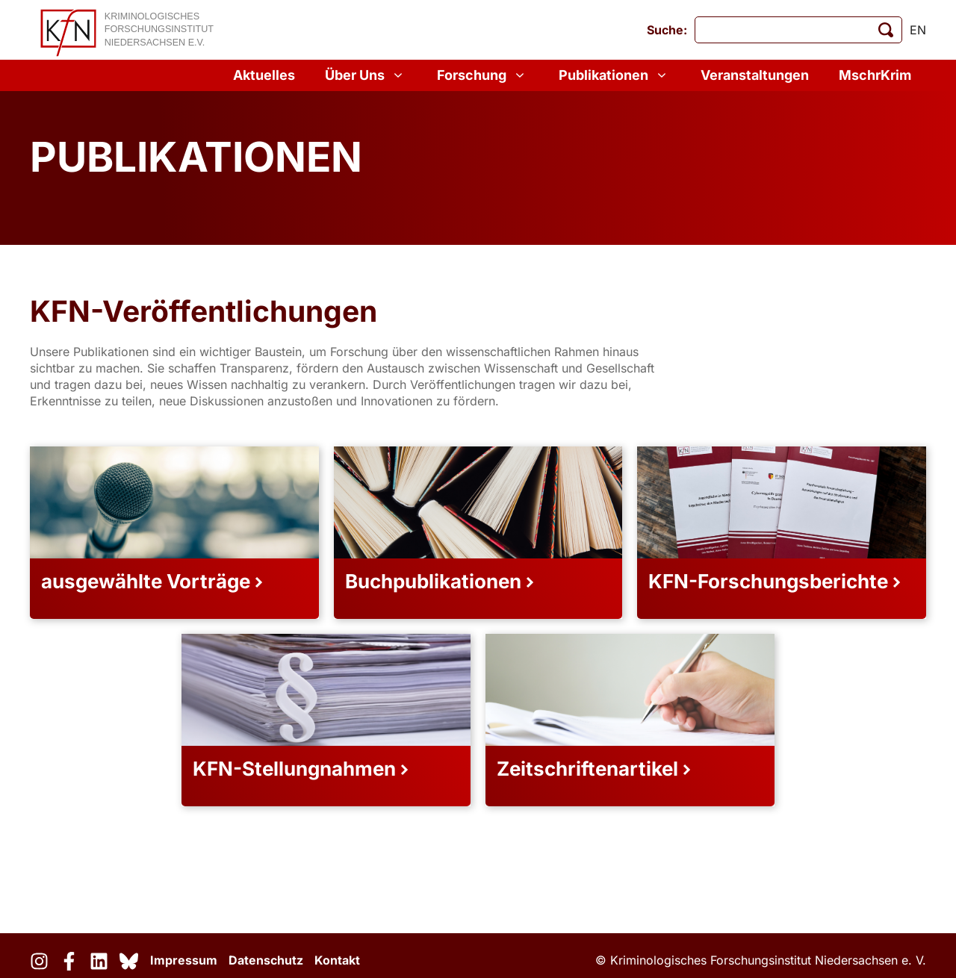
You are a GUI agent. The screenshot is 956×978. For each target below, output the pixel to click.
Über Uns (366, 75)
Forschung (483, 75)
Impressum (183, 960)
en (918, 29)
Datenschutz (266, 960)
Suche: (667, 29)
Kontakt (337, 960)
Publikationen (615, 75)
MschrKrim (875, 75)
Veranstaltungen (755, 75)
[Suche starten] (886, 30)
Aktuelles (264, 75)
